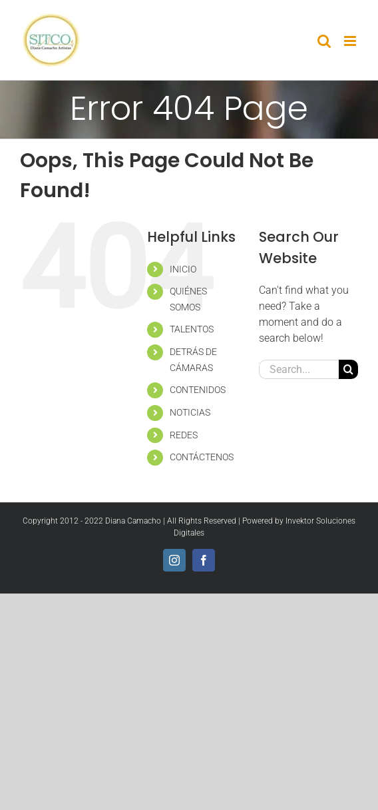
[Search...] (299, 369)
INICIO (183, 269)
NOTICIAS (190, 412)
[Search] (348, 369)
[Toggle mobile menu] (351, 41)
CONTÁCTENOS (202, 457)
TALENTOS (192, 329)
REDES (184, 435)
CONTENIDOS (198, 389)
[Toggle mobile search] (324, 41)
